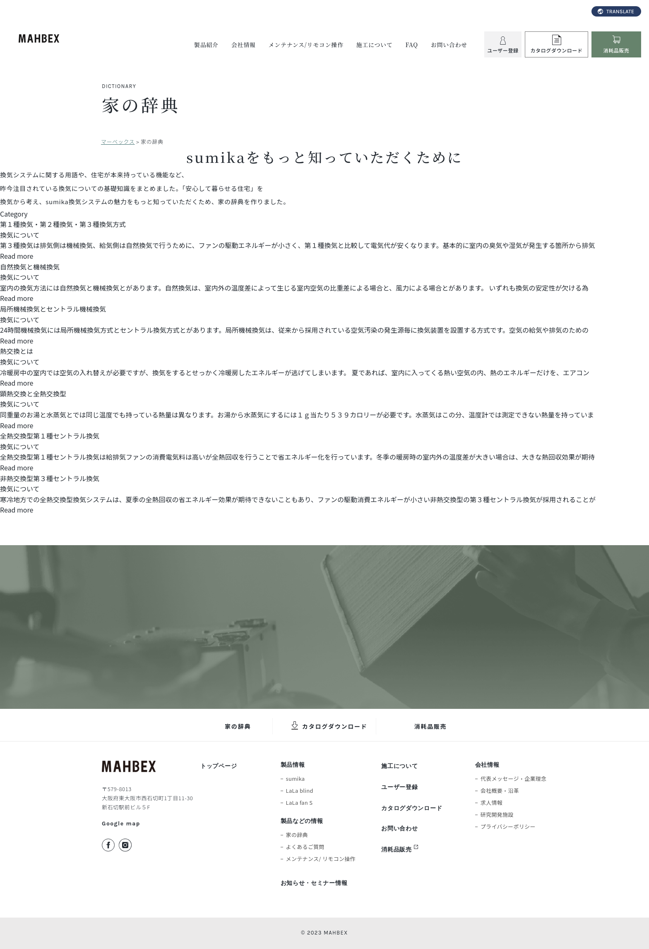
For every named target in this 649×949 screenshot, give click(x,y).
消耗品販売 (430, 726)
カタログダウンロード (335, 726)
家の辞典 (238, 726)
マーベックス (118, 141)
